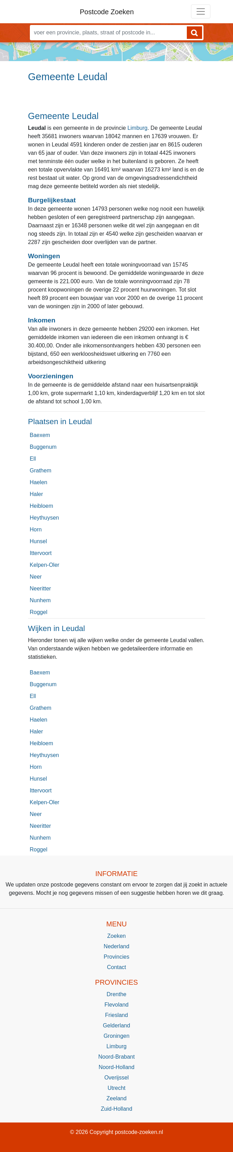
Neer (36, 577)
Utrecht (117, 1088)
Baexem (40, 435)
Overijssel (116, 1077)
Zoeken (116, 936)
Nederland (117, 946)
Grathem (40, 470)
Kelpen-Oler (44, 565)
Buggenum (43, 447)
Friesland (116, 1015)
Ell (33, 459)
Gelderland (116, 1025)
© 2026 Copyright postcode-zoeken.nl (116, 1132)
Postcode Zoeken (107, 12)
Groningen (116, 1036)
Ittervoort (41, 553)
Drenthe (116, 994)
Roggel (39, 612)
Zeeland (117, 1098)
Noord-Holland (116, 1067)
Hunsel (38, 541)
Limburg (137, 128)
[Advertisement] (116, 99)
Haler (36, 494)
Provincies (117, 957)
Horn (36, 529)
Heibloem (41, 506)
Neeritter (40, 588)
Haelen (39, 482)
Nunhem (40, 600)
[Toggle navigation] (200, 11)
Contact (116, 967)
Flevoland (116, 1005)
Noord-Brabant (116, 1057)
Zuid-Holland (116, 1109)
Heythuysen (44, 518)
